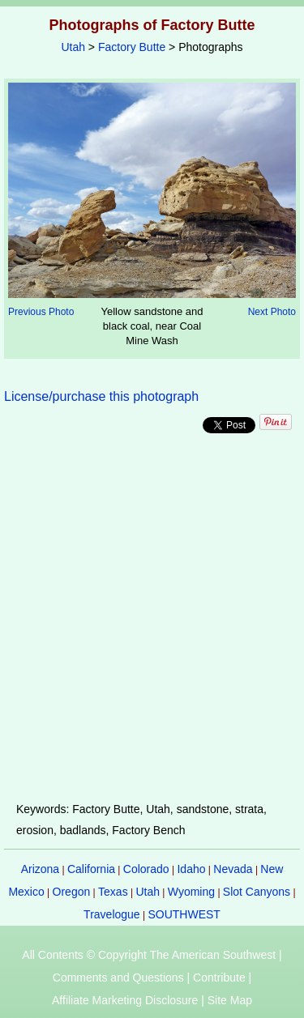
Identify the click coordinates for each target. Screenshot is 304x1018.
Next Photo (272, 311)
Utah (73, 46)
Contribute (219, 977)
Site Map (230, 1000)
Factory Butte (131, 46)
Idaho (191, 869)
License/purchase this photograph (101, 396)
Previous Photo (41, 311)
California (91, 869)
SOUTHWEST (184, 914)
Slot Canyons (256, 891)
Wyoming (191, 891)
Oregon (72, 891)
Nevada (232, 869)
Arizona (40, 869)
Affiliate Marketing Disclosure (125, 1000)
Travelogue (111, 914)
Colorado (146, 869)
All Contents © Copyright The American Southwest (149, 954)
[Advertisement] (152, 617)
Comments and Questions (118, 977)
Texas (113, 891)
